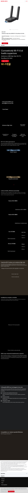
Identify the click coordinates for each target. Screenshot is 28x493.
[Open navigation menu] (26, 1)
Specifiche (3, 473)
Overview (2, 45)
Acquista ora (5, 43)
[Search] (25, 1)
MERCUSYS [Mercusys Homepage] (4, 1)
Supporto (2, 475)
